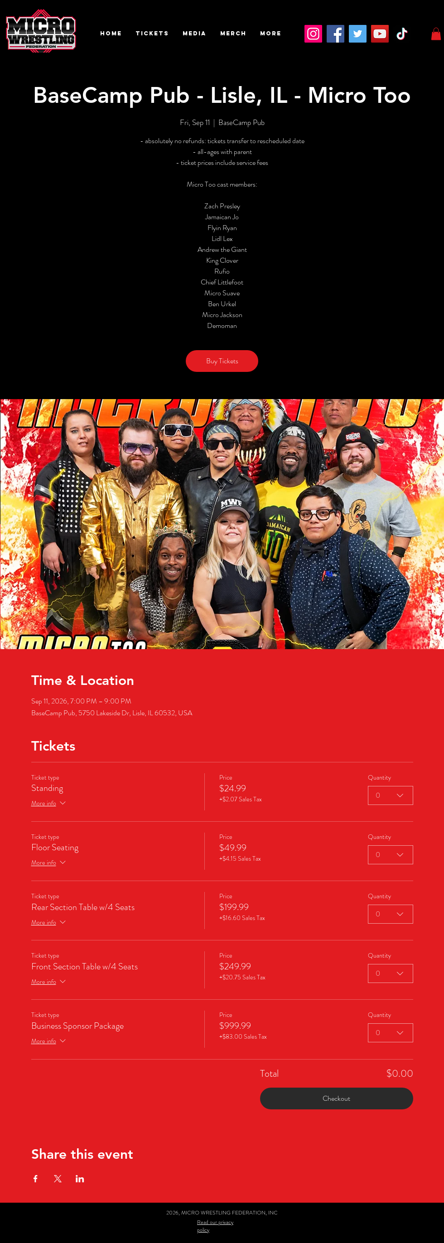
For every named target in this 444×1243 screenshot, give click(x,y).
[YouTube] (380, 34)
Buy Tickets (222, 361)
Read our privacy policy (215, 1226)
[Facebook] (335, 34)
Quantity (379, 777)
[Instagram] (313, 34)
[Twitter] (358, 34)
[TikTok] (402, 34)
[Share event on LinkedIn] (80, 1178)
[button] (152, 33)
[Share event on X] (57, 1178)
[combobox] (390, 795)
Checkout (336, 1098)
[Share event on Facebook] (35, 1178)
